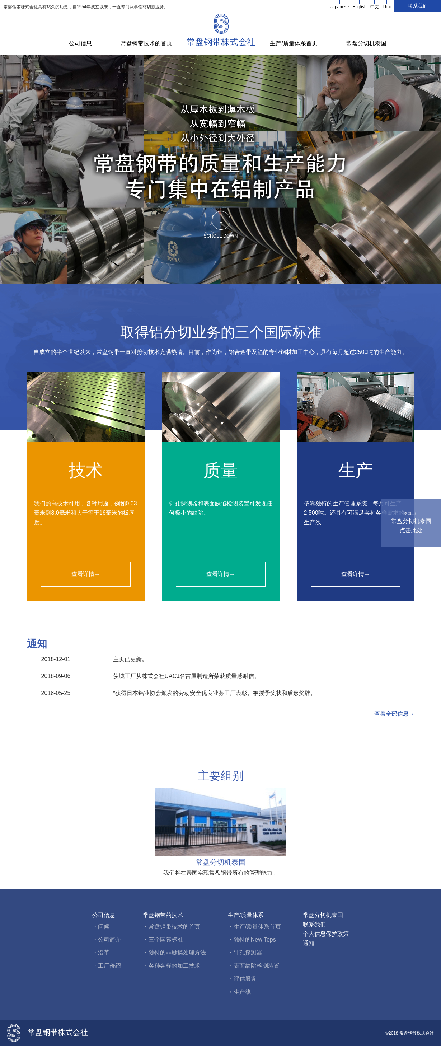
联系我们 (418, 6)
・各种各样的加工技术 (171, 966)
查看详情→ (85, 574)
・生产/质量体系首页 (254, 927)
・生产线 (239, 992)
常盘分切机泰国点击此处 (411, 521)
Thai (387, 6)
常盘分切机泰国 (366, 43)
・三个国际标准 (163, 940)
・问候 (100, 927)
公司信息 (80, 43)
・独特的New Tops (252, 940)
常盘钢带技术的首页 (146, 43)
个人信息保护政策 (326, 934)
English (359, 6)
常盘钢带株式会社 (221, 42)
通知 (308, 943)
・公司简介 (106, 940)
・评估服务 (242, 979)
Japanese (339, 6)
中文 (374, 6)
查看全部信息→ (394, 714)
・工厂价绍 (106, 966)
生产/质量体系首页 (293, 43)
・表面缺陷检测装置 (254, 966)
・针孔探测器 (245, 952)
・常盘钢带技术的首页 (171, 927)
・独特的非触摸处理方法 (174, 952)
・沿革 (100, 952)
